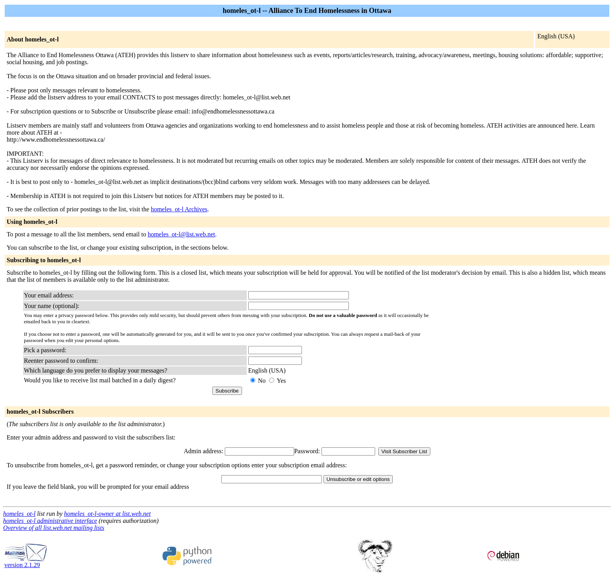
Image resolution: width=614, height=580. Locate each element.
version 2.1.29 (25, 562)
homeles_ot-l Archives (179, 209)
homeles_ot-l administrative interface (50, 520)
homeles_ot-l (19, 513)
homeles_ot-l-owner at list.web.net (107, 513)
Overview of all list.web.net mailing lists (53, 527)
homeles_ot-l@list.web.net (181, 234)
